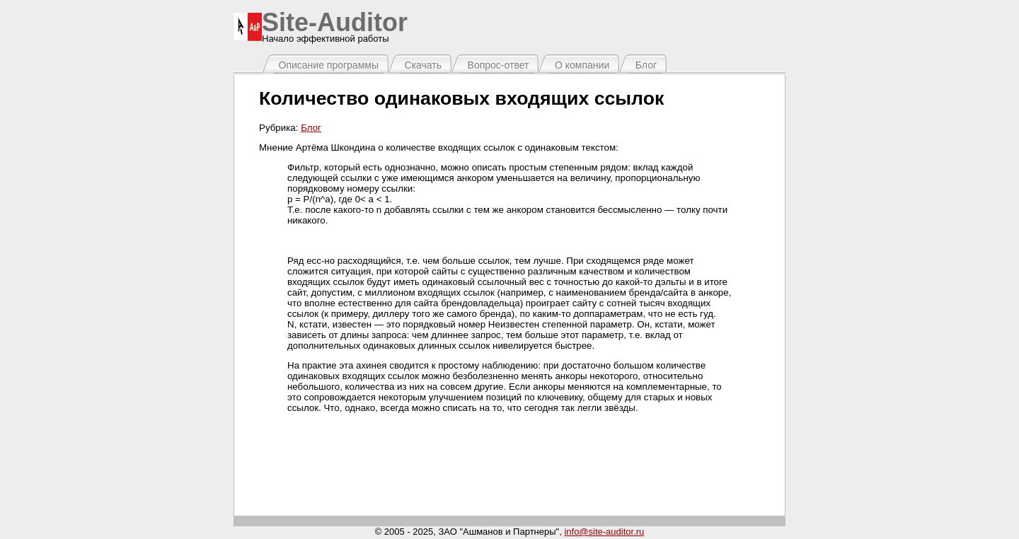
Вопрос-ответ (498, 65)
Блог (646, 65)
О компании (582, 65)
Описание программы (329, 65)
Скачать (423, 65)
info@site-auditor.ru (604, 531)
